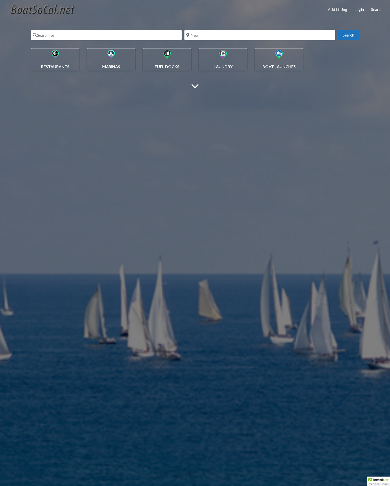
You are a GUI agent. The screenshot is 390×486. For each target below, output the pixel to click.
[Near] (259, 35)
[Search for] (106, 35)
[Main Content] (195, 85)
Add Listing (337, 9)
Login (359, 9)
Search (377, 9)
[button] (378, 481)
